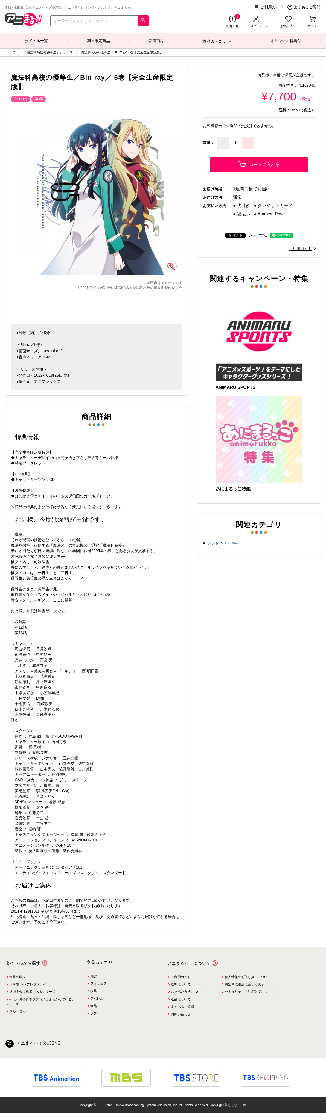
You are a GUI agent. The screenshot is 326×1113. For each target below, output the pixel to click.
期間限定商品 (98, 41)
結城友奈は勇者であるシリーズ (32, 992)
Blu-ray (231, 543)
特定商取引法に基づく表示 (244, 984)
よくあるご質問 (304, 7)
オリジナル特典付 (285, 41)
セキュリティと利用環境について (249, 992)
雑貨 (93, 976)
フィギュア (98, 983)
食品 (93, 1006)
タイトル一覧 (36, 41)
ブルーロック (19, 1011)
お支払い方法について (187, 992)
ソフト (213, 543)
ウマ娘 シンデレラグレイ (27, 984)
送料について (181, 984)
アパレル (96, 998)
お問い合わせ (181, 1014)
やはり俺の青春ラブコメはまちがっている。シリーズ (40, 1001)
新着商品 (156, 41)
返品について (181, 999)
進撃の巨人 (17, 977)
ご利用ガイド (268, 7)
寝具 (93, 991)
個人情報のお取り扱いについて (248, 977)
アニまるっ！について (189, 963)
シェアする (258, 235)
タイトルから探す (22, 963)
